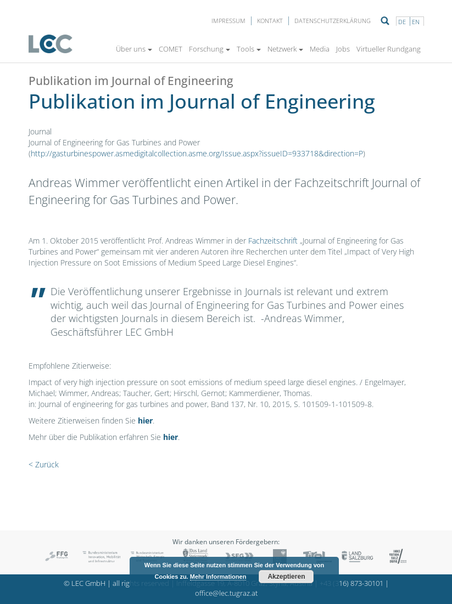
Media (320, 49)
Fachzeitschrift (274, 240)
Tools (249, 49)
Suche (385, 20)
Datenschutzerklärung (332, 20)
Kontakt (270, 20)
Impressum (228, 20)
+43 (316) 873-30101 (351, 583)
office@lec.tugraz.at (226, 593)
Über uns (134, 49)
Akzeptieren (286, 576)
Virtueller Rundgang (388, 49)
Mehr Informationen (218, 576)
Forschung (209, 49)
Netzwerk (285, 49)
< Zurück (44, 464)
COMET (170, 49)
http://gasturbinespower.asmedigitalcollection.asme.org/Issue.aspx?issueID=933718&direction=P (197, 153)
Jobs (343, 49)
